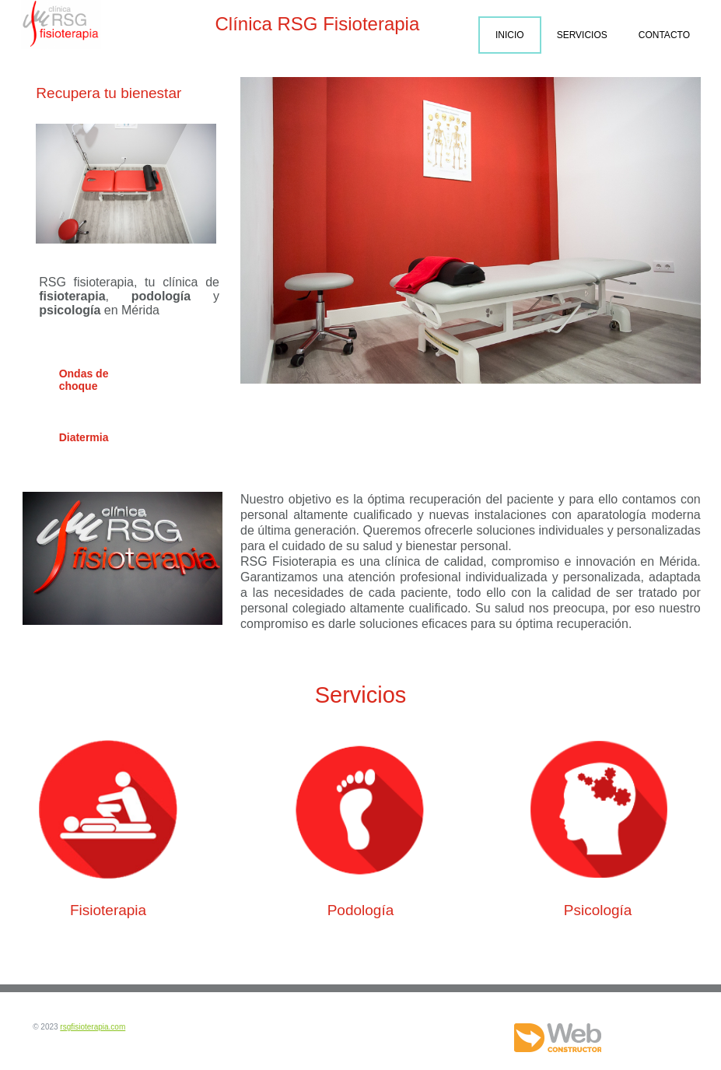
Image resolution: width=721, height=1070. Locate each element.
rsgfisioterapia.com (92, 1027)
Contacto (664, 35)
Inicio (509, 35)
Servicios (582, 35)
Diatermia (84, 437)
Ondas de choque (84, 379)
